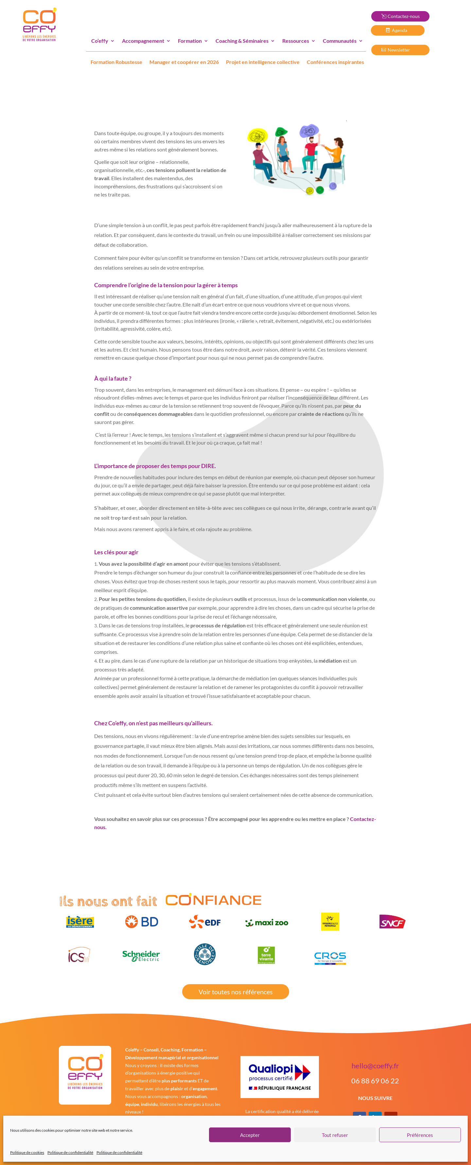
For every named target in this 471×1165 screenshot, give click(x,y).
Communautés (340, 41)
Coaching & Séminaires (242, 41)
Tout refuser (335, 1135)
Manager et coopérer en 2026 (184, 62)
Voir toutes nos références (236, 992)
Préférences (420, 1135)
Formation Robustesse (116, 62)
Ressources (295, 41)
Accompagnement (143, 41)
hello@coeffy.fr (375, 1065)
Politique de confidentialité (70, 1152)
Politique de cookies (27, 1152)
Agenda (401, 30)
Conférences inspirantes (335, 62)
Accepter (250, 1135)
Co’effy (99, 41)
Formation (190, 41)
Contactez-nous (404, 16)
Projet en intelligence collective (263, 62)
